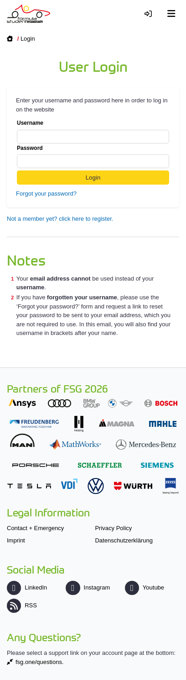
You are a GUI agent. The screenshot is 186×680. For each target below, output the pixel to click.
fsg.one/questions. (40, 662)
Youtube (144, 587)
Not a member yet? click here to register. (60, 218)
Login (28, 38)
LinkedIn (27, 587)
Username (93, 131)
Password (93, 157)
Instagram (88, 587)
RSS (22, 605)
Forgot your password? (46, 193)
